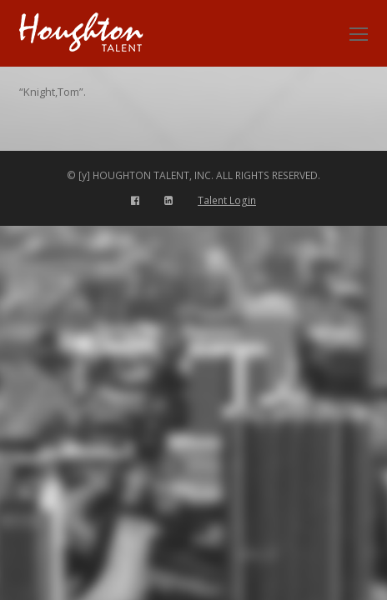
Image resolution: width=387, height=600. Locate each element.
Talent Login (227, 200)
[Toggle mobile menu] (358, 33)
